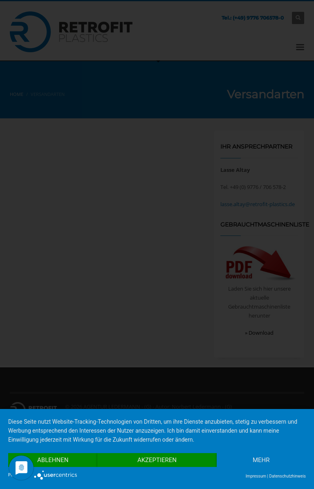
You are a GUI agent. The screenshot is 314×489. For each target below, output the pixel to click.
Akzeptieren (157, 460)
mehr (261, 460)
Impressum (256, 476)
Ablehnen (52, 460)
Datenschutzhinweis (287, 476)
